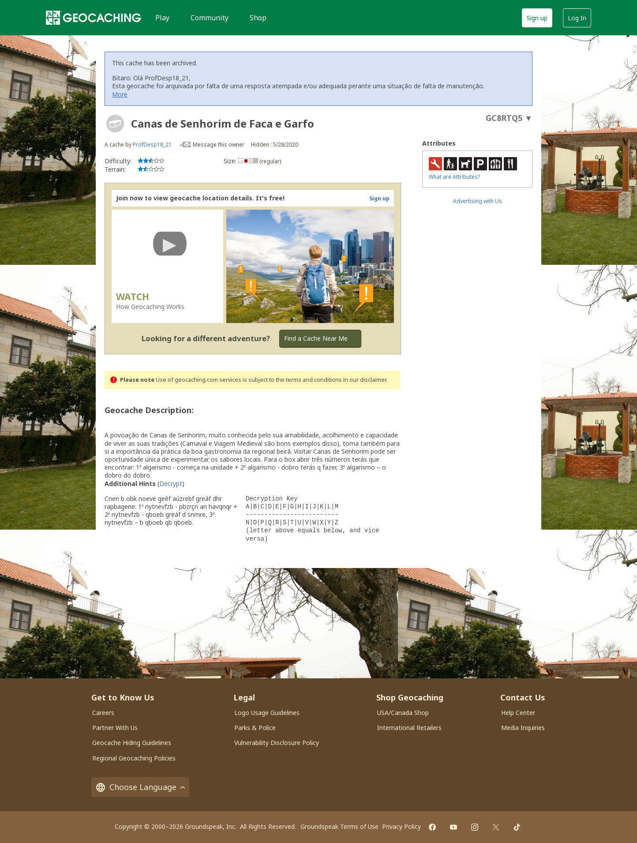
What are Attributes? (454, 177)
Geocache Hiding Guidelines (131, 742)
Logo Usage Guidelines (267, 712)
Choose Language (140, 787)
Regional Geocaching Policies (134, 758)
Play (162, 18)
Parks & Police (255, 727)
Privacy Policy (401, 826)
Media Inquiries (523, 727)
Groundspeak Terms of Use (339, 826)
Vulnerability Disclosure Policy (276, 742)
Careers (103, 712)
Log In (577, 18)
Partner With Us (115, 727)
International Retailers (409, 727)
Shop (258, 18)
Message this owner (218, 144)
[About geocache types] (115, 123)
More (119, 94)
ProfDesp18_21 (152, 144)
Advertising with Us (477, 201)
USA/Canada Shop (403, 712)
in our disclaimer (364, 380)
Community (210, 18)
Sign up (537, 18)
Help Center (518, 712)
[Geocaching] (93, 17)
